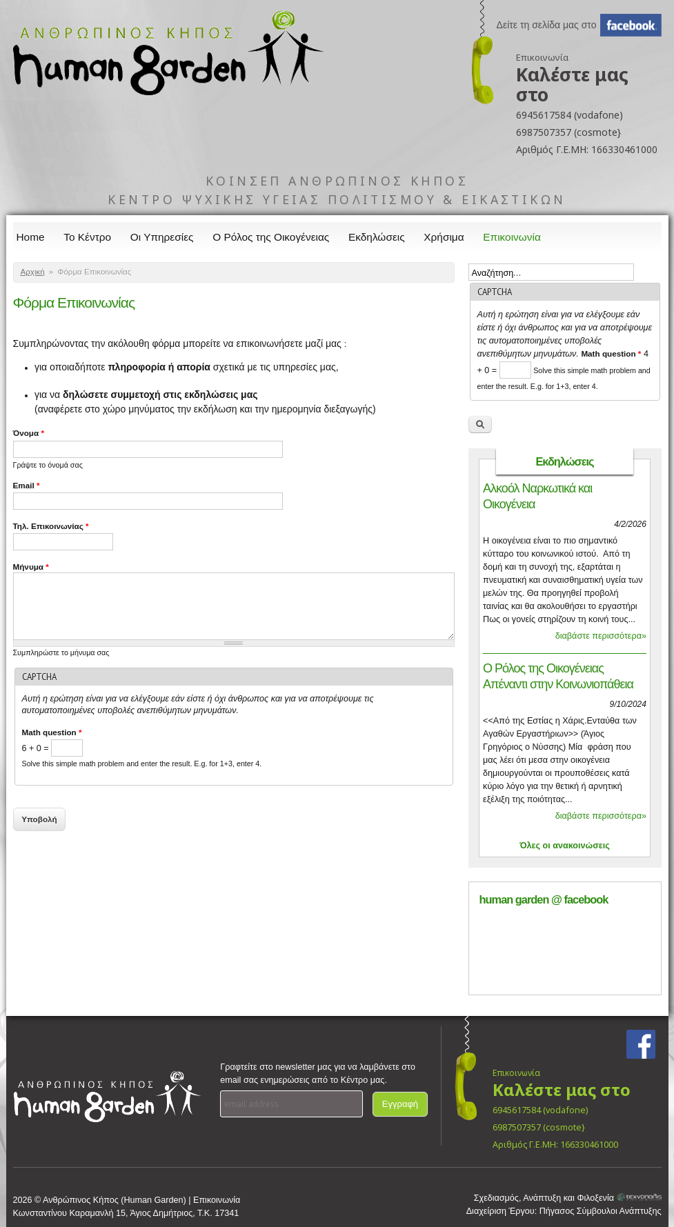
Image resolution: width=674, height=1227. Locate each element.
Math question (52, 732)
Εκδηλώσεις (376, 237)
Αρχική (33, 272)
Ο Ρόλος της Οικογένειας (270, 237)
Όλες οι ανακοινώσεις (564, 845)
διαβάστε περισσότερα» (600, 636)
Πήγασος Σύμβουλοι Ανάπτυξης (600, 1211)
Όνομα (28, 432)
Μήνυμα (31, 566)
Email (26, 485)
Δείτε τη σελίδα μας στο (547, 24)
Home (31, 237)
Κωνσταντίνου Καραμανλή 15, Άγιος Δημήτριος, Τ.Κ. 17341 (126, 1213)
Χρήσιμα (444, 237)
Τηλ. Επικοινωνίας (51, 525)
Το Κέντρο (87, 237)
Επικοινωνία (512, 237)
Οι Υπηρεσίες (162, 237)
